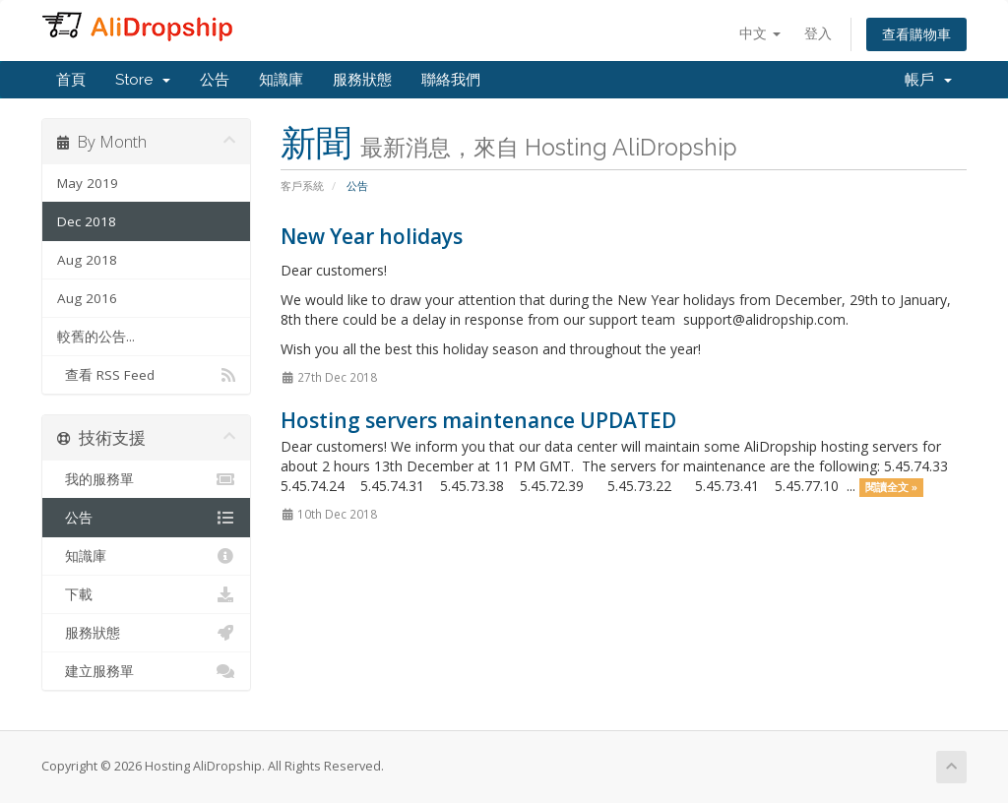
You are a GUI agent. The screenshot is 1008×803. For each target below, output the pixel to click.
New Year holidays (372, 236)
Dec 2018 (86, 221)
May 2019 (87, 183)
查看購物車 (916, 34)
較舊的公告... (96, 336)
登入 (818, 33)
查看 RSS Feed (146, 375)
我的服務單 (146, 479)
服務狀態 (362, 80)
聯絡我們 (450, 80)
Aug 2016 (87, 298)
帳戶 (928, 80)
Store (142, 80)
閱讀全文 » (891, 487)
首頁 (71, 80)
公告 (214, 80)
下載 (146, 594)
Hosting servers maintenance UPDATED (478, 420)
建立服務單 (146, 671)
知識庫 (281, 80)
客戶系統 (302, 185)
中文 (760, 33)
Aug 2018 (87, 260)
